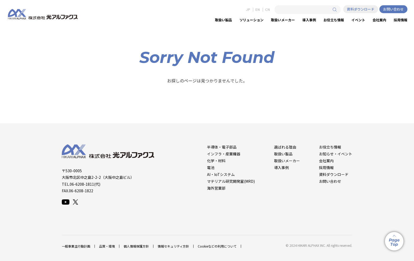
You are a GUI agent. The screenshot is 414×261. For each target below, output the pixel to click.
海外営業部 (216, 188)
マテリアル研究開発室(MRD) (231, 181)
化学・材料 (216, 160)
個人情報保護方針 (136, 246)
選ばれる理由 (285, 147)
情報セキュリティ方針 (173, 246)
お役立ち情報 (330, 147)
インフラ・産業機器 (223, 153)
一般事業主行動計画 (76, 246)
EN (257, 10)
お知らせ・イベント (335, 153)
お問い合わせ (393, 9)
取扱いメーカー (287, 160)
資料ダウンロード (360, 9)
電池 (210, 167)
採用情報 (326, 167)
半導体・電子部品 (222, 147)
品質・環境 (107, 246)
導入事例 (281, 167)
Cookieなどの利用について (217, 246)
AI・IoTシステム (221, 174)
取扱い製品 (283, 153)
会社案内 (326, 160)
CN (267, 10)
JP (248, 10)
